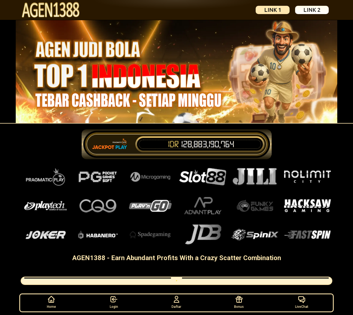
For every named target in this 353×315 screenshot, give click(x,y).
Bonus (239, 302)
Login (114, 302)
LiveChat (301, 302)
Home (51, 302)
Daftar (176, 302)
